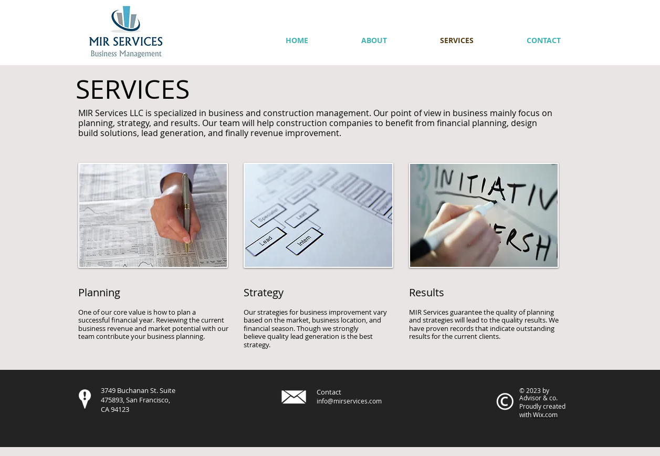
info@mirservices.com (349, 401)
